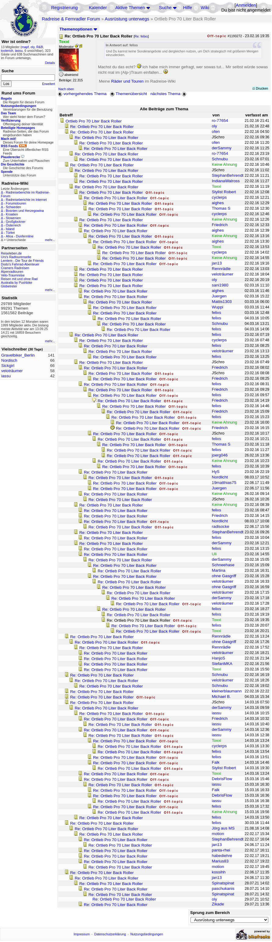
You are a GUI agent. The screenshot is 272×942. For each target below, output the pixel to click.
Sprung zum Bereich (210, 912)
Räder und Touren (128, 81)
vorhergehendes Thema (82, 93)
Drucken (260, 88)
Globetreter (9, 286)
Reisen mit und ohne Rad (19, 279)
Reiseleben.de (11, 253)
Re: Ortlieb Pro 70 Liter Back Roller (102, 126)
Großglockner (16, 221)
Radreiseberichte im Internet (26, 199)
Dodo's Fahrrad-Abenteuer (20, 264)
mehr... (50, 240)
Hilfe (187, 7)
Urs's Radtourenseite (16, 257)
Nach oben (66, 89)
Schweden (13, 207)
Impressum (82, 934)
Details (50, 63)
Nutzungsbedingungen (146, 934)
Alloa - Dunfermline (20, 236)
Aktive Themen (130, 7)
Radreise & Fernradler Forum (71, 18)
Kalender (98, 7)
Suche (165, 7)
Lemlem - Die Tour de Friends (22, 260)
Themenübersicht (128, 93)
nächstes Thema (169, 93)
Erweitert (48, 84)
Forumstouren (16, 203)
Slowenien (13, 218)
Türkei (10, 232)
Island (10, 229)
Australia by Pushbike (16, 282)
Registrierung (64, 7)
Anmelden (246, 5)
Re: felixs (141, 36)
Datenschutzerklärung (110, 934)
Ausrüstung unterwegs (127, 18)
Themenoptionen (78, 29)
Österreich (13, 225)
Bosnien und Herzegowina (25, 210)
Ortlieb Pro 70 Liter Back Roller (94, 121)
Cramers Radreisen (15, 268)
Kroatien (12, 214)
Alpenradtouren (12, 271)
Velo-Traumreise (13, 275)
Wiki (205, 7)
